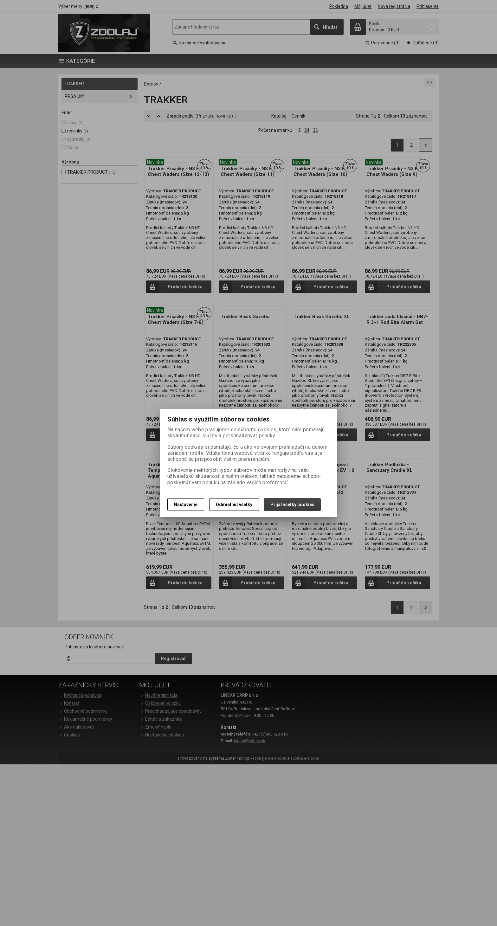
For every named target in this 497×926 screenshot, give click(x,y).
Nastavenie (185, 504)
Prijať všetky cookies (292, 504)
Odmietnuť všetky (234, 504)
